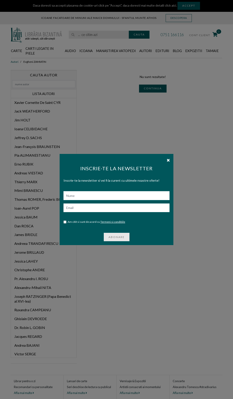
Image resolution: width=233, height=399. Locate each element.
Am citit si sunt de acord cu (94, 213)
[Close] (168, 150)
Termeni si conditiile (112, 212)
